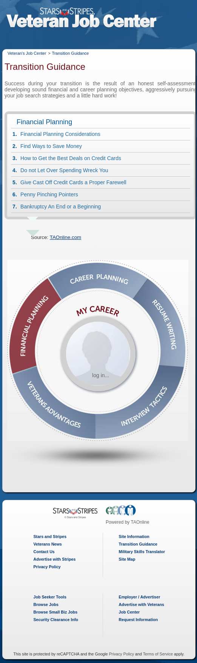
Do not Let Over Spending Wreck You (64, 170)
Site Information (134, 536)
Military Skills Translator (142, 551)
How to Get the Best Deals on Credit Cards (70, 158)
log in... (100, 375)
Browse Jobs (46, 604)
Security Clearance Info (56, 619)
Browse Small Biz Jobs (56, 612)
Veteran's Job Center (27, 53)
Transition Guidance (70, 53)
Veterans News (48, 544)
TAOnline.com (65, 237)
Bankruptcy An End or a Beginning (60, 207)
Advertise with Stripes (55, 559)
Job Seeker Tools (50, 597)
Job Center (129, 612)
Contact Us (44, 551)
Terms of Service (158, 654)
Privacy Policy (47, 566)
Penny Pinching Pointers (49, 194)
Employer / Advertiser (139, 597)
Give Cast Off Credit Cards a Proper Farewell (73, 182)
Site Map (127, 559)
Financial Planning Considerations (60, 134)
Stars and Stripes (50, 536)
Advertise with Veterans (141, 604)
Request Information (138, 619)
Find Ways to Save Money (51, 146)
